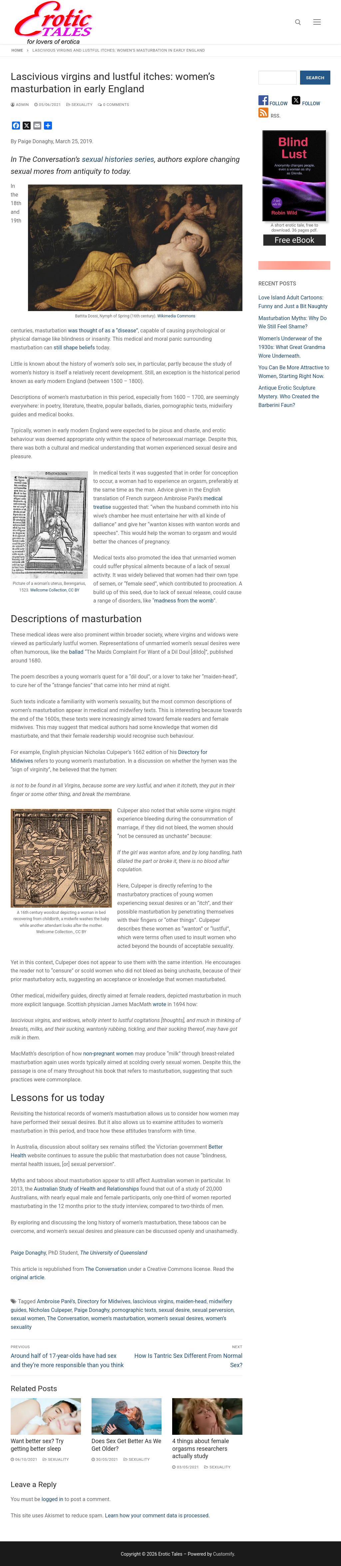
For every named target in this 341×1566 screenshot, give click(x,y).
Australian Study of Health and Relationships (86, 1189)
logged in (52, 1499)
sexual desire (174, 1310)
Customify (223, 1554)
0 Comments (113, 104)
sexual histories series (118, 159)
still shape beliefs (74, 347)
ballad (76, 652)
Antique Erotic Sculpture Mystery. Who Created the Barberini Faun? (288, 396)
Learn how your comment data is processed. (157, 1515)
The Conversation (106, 1269)
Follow (279, 103)
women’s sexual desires (175, 1318)
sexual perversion (213, 1310)
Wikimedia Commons (176, 316)
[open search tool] (298, 22)
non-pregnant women (108, 1053)
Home (17, 50)
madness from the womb (183, 600)
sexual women (28, 1318)
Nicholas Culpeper (50, 1310)
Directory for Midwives (104, 1301)
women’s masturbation (118, 1318)
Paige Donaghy (28, 1253)
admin (20, 104)
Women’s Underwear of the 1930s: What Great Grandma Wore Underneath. (291, 347)
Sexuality (79, 104)
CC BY (73, 590)
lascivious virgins (153, 1301)
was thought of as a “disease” (103, 330)
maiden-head (191, 1301)
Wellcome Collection (48, 590)
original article (27, 1277)
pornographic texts (134, 1310)
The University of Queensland (113, 1253)
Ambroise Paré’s (56, 1301)
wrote (159, 1004)
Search (315, 77)
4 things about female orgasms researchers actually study (200, 1449)
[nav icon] (317, 22)
